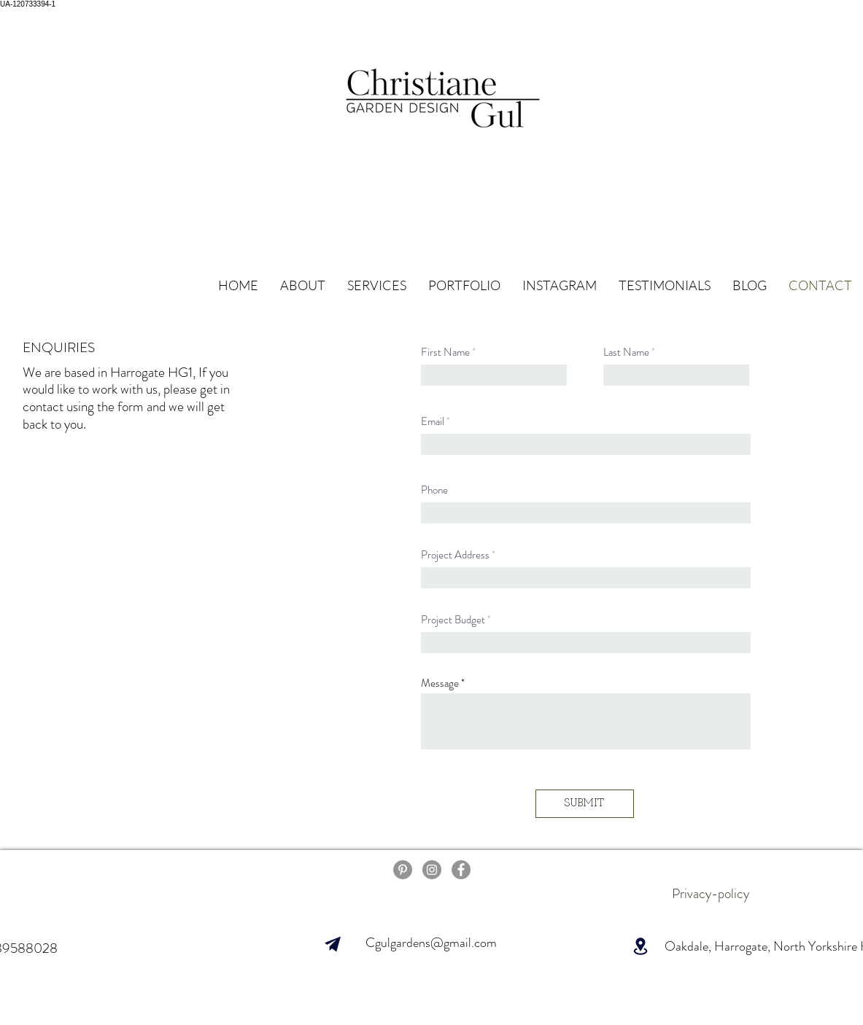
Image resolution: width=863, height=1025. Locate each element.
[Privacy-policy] (710, 893)
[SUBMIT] (584, 804)
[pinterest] (402, 869)
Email (432, 421)
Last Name (626, 352)
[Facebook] (461, 869)
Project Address (455, 555)
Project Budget (453, 620)
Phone (434, 490)
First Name (445, 352)
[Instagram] (431, 869)
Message (440, 683)
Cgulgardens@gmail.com (431, 942)
